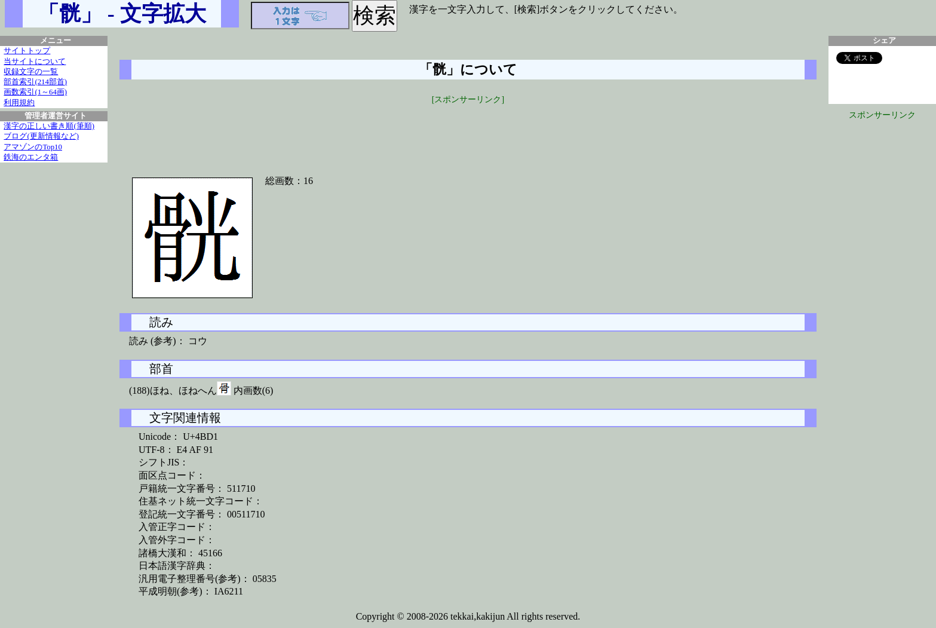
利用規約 (19, 103)
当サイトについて (35, 61)
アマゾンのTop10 (33, 147)
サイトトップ (27, 51)
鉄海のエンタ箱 (31, 157)
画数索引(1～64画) (35, 92)
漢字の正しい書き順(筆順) (49, 126)
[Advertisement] (468, 133)
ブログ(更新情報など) (41, 136)
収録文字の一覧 (31, 72)
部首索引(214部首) (35, 82)
